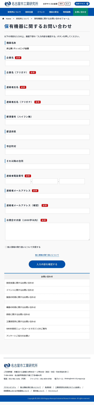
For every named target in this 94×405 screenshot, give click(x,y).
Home (9, 18)
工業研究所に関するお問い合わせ (21, 321)
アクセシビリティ (10, 390)
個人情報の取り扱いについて (47, 254)
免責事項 (50, 390)
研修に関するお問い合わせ (18, 314)
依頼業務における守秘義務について (17, 394)
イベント (41, 12)
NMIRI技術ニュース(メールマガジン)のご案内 (26, 328)
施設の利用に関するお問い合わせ (21, 297)
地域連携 (67, 12)
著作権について (41, 394)
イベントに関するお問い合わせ (20, 289)
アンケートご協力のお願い (18, 335)
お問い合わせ (80, 12)
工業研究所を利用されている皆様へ (72, 390)
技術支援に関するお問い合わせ (20, 282)
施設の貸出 (54, 12)
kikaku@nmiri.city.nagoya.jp (26, 382)
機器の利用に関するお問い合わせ (21, 307)
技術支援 (29, 12)
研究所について (14, 12)
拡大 (67, 4)
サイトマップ (56, 394)
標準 (61, 4)
